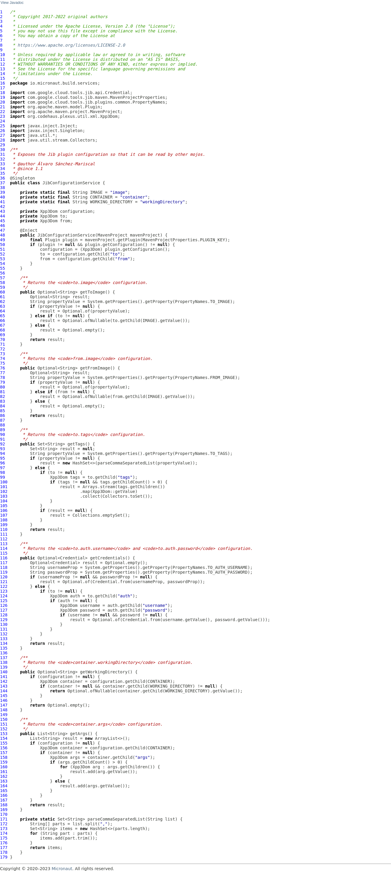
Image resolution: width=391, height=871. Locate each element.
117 (3, 562)
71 (2, 344)
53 (2, 258)
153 (3, 733)
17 (2, 87)
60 (2, 292)
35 (2, 173)
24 (2, 121)
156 (3, 747)
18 (2, 92)
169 (3, 809)
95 (2, 458)
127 (3, 610)
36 (2, 178)
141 (3, 676)
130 (3, 624)
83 (2, 401)
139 (3, 667)
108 (3, 520)
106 (3, 510)
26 (2, 130)
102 (3, 491)
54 (2, 263)
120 (3, 577)
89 (2, 429)
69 (2, 334)
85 (2, 410)
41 (2, 201)
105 (3, 505)
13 (2, 68)
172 (3, 823)
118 (3, 567)
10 (2, 54)
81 (2, 391)
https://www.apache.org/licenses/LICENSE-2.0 (71, 45)
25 (2, 125)
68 (2, 330)
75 (2, 363)
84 (2, 406)
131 (3, 629)
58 (2, 282)
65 (2, 315)
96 (2, 463)
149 (3, 714)
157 (3, 752)
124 (3, 596)
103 (3, 496)
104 (3, 501)
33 (2, 163)
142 (3, 681)
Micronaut (62, 868)
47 (2, 230)
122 (3, 586)
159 (3, 762)
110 (3, 529)
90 (2, 434)
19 (2, 97)
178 (3, 852)
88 (2, 425)
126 (3, 605)
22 (2, 111)
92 (2, 444)
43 (2, 211)
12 (2, 64)
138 (3, 662)
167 (3, 800)
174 (3, 833)
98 (2, 472)
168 (3, 804)
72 (2, 349)
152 (3, 728)
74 (2, 358)
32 (2, 159)
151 (3, 724)
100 (3, 482)
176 (3, 842)
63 (2, 306)
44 (2, 216)
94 (2, 453)
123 (3, 591)
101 (3, 486)
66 (2, 320)
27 (2, 135)
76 (2, 368)
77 (2, 372)
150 (3, 719)
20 (2, 102)
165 (3, 790)
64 (2, 311)
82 (2, 396)
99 (2, 477)
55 (2, 268)
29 (2, 144)
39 (2, 192)
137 (3, 657)
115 (3, 553)
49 (2, 239)
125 (3, 600)
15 (2, 78)
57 (2, 277)
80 (2, 387)
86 (2, 415)
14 (2, 73)
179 (3, 857)
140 (3, 671)
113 (3, 543)
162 (3, 776)
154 (3, 738)
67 (2, 325)
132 (3, 634)
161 (3, 771)
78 (2, 377)
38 (2, 187)
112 (3, 539)
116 (3, 558)
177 (3, 847)
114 (3, 548)
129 (3, 619)
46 (2, 225)
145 (3, 695)
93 (2, 448)
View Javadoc (12, 3)
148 (3, 709)
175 (3, 838)
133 (3, 638)
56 (2, 273)
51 (2, 249)
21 (2, 106)
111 (3, 534)
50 (2, 244)
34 (2, 168)
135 (3, 648)
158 (3, 757)
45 (2, 220)
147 (3, 705)
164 (3, 785)
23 (2, 116)
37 (2, 182)
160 (3, 766)
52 (2, 254)
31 (2, 154)
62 (2, 301)
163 (3, 781)
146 (3, 700)
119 (3, 572)
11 (2, 59)
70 (2, 339)
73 (2, 353)
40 (2, 197)
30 (2, 149)
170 (3, 814)
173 (3, 828)
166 (3, 795)
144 (3, 690)
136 (3, 653)
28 (2, 140)
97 (2, 467)
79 (2, 382)
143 (3, 686)
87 (2, 420)
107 (3, 515)
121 (3, 581)
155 (3, 743)
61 (2, 296)
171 (3, 819)
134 (3, 643)
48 (2, 235)
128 (3, 615)
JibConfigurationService (71, 182)
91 (2, 439)
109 (3, 524)
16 (2, 83)
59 (2, 287)
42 (2, 206)
